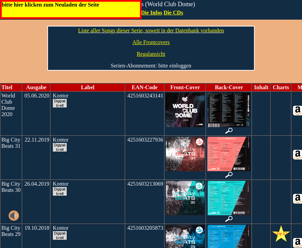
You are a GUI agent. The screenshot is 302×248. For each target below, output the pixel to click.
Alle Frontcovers (151, 42)
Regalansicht (151, 54)
